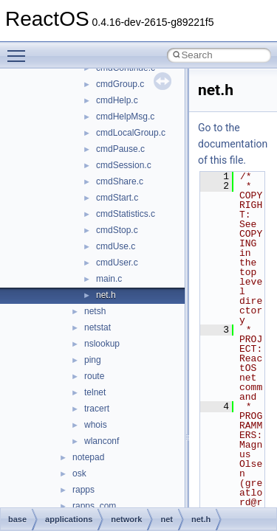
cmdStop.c (117, 230)
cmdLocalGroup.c (130, 133)
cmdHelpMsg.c (125, 116)
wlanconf (101, 441)
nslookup (102, 344)
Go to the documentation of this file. (232, 144)
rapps (83, 490)
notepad (88, 457)
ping (92, 360)
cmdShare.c (119, 181)
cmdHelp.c (117, 100)
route (94, 376)
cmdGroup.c (120, 84)
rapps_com (94, 506)
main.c (109, 279)
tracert (96, 408)
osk (79, 473)
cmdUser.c (117, 262)
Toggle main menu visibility (20, 49)
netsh (95, 311)
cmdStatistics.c (125, 214)
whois (95, 425)
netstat (97, 327)
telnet (95, 392)
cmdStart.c (117, 197)
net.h (106, 295)
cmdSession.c (123, 165)
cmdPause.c (120, 149)
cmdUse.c (115, 246)
